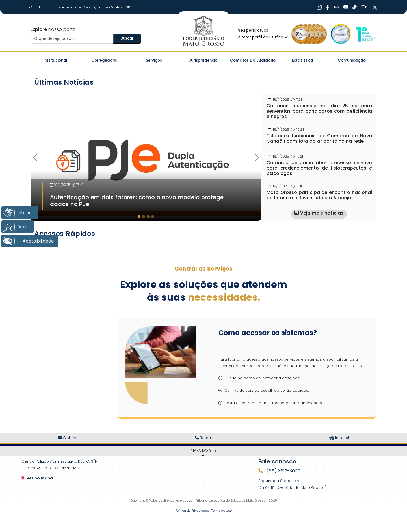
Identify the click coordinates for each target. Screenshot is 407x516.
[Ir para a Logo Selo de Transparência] (340, 34)
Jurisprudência (203, 60)
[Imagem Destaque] (146, 154)
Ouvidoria (38, 7)
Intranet (339, 437)
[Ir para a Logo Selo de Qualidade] (309, 34)
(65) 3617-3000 (282, 471)
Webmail (68, 437)
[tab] (139, 216)
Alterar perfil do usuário (263, 37)
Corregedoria (104, 60)
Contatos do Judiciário (253, 60)
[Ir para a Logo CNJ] (365, 34)
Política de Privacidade (192, 510)
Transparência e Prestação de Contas (87, 7)
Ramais (204, 437)
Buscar (127, 38)
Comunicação (352, 60)
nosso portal (54, 29)
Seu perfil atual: (253, 30)
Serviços (154, 60)
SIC (129, 7)
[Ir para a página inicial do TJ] (203, 31)
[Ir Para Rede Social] (319, 7)
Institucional (55, 60)
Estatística (302, 60)
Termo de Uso (221, 510)
